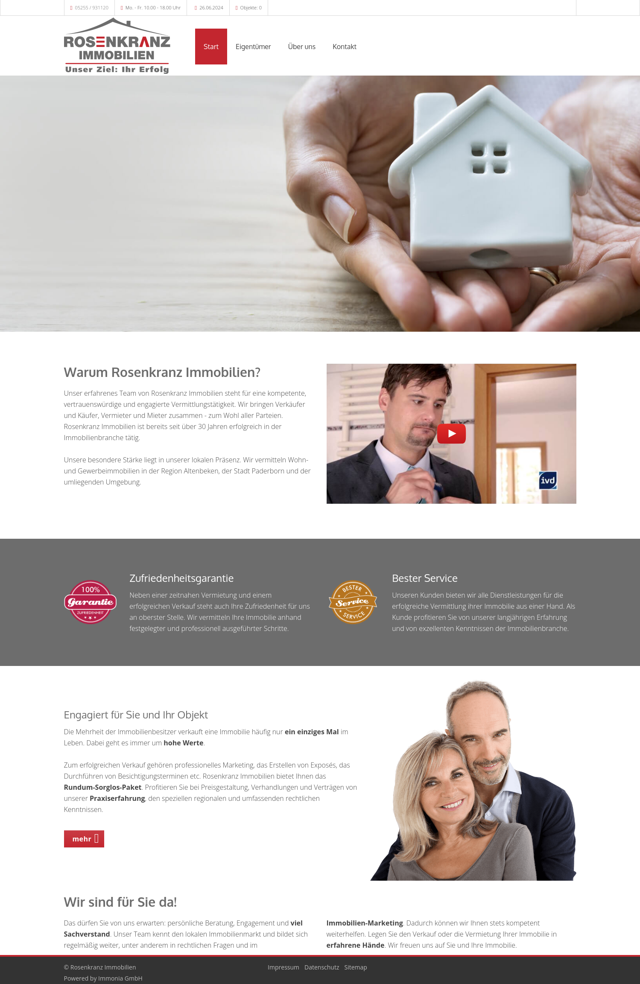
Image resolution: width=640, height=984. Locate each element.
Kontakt (345, 46)
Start (211, 46)
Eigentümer (253, 46)
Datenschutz (321, 967)
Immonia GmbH (120, 978)
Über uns (302, 46)
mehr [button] (82, 839)
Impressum (283, 967)
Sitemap (356, 967)
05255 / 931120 (91, 7)
